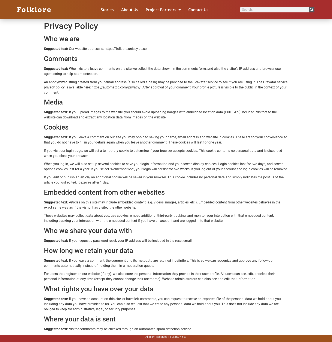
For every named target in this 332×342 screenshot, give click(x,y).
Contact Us (198, 9)
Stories (107, 9)
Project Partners (163, 10)
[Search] (311, 9)
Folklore (34, 9)
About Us (129, 9)
